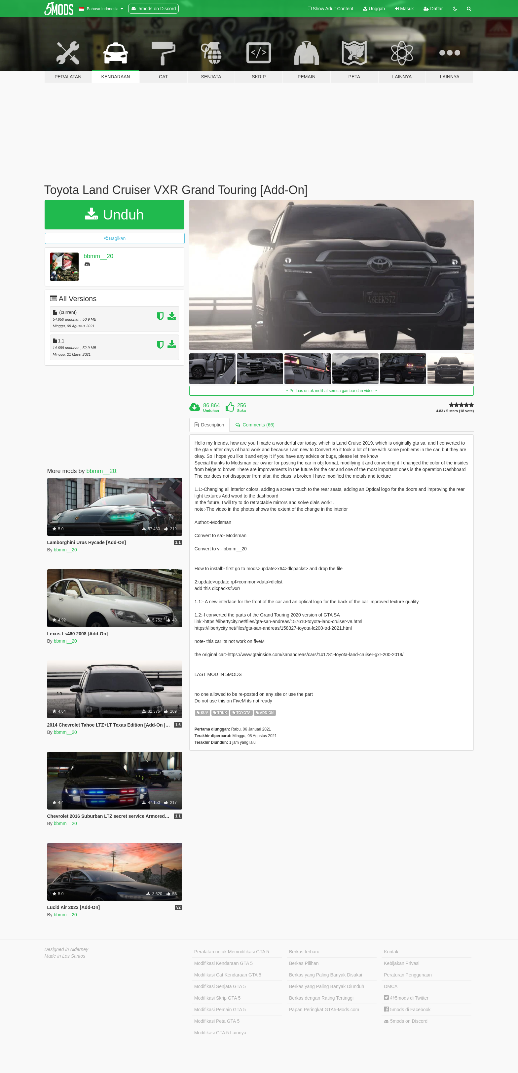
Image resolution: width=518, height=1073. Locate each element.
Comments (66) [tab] (255, 424)
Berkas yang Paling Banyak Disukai (325, 974)
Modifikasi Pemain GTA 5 (220, 1009)
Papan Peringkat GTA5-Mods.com (324, 1009)
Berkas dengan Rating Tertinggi (321, 998)
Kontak (391, 951)
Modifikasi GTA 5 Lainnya (220, 1032)
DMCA (390, 986)
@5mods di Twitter (406, 998)
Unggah (374, 8)
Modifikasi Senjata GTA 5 (220, 986)
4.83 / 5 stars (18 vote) (455, 411)
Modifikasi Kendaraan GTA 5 (223, 963)
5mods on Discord (405, 1021)
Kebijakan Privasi (401, 963)
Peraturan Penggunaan (408, 974)
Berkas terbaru (304, 951)
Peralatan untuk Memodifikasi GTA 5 (231, 951)
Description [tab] (209, 424)
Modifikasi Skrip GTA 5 (217, 998)
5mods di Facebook (407, 1010)
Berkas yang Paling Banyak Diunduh (326, 986)
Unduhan (211, 411)
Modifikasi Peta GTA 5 (217, 1021)
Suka (241, 411)
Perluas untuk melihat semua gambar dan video (331, 390)
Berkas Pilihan (304, 963)
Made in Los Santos (65, 956)
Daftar (433, 8)
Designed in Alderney (67, 949)
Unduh (114, 214)
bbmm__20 (98, 256)
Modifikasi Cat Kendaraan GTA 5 (227, 974)
